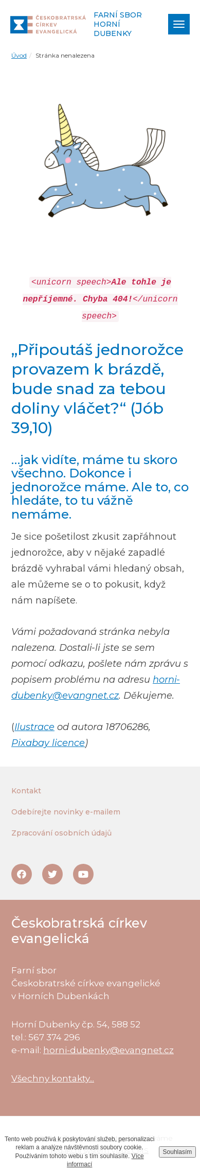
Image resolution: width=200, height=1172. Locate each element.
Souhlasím (177, 1152)
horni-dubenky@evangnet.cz (108, 1050)
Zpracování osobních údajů (61, 833)
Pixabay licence (48, 743)
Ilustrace (34, 727)
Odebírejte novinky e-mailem (65, 811)
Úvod (19, 55)
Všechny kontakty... (52, 1078)
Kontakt (26, 790)
